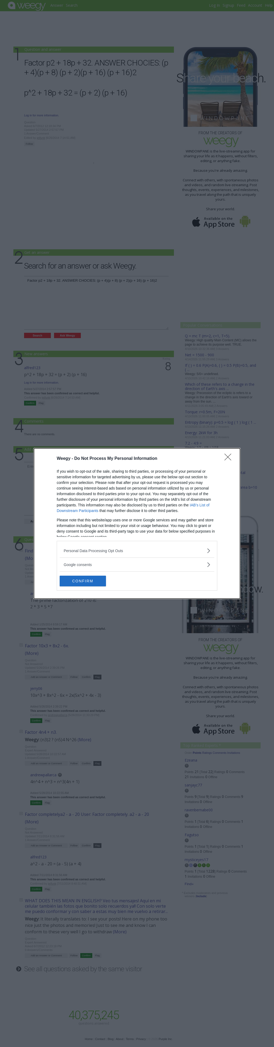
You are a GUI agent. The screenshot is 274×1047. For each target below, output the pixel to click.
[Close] (229, 459)
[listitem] (137, 550)
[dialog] (137, 523)
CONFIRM (85, 581)
